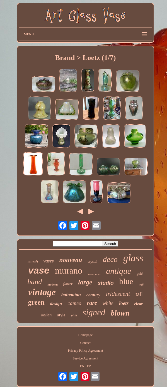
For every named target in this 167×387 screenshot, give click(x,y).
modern (52, 284)
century (93, 294)
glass (133, 258)
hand (34, 282)
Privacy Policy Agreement (85, 351)
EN (82, 366)
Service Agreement (85, 358)
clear (138, 304)
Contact (85, 343)
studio (106, 283)
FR (89, 366)
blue (126, 281)
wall (141, 284)
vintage (42, 292)
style (61, 315)
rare (92, 302)
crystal (92, 261)
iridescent (118, 293)
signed (94, 312)
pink (74, 315)
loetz (124, 303)
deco (110, 259)
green (36, 302)
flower (67, 284)
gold (139, 274)
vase (39, 270)
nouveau (70, 260)
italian (46, 315)
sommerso (94, 274)
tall (139, 294)
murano (68, 271)
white (108, 303)
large (85, 282)
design (56, 303)
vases (48, 261)
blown (120, 313)
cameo (74, 303)
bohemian (71, 294)
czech (33, 261)
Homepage (85, 335)
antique (118, 271)
